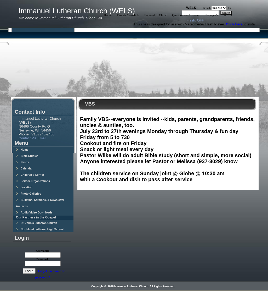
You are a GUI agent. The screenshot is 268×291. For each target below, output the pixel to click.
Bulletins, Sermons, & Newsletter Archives (40, 203)
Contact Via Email (32, 138)
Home (22, 149)
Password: (42, 259)
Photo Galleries (28, 193)
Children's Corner (30, 174)
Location (24, 187)
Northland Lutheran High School (40, 229)
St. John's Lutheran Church (36, 222)
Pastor (22, 162)
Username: (42, 250)
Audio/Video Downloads (34, 212)
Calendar (24, 168)
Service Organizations (33, 181)
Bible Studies (27, 155)
